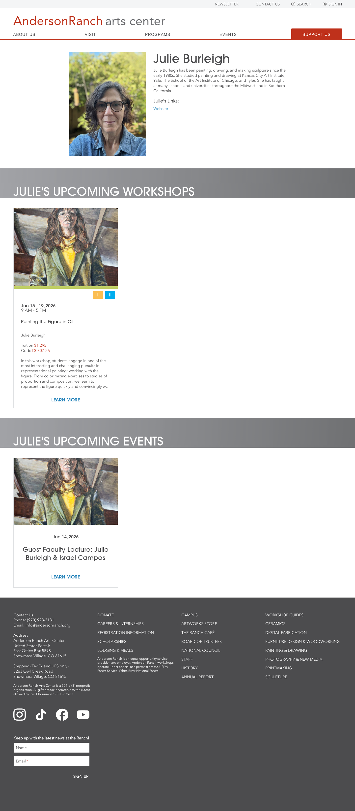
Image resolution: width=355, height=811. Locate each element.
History (189, 667)
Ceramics (275, 623)
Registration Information (125, 632)
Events (228, 35)
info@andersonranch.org (48, 625)
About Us (24, 35)
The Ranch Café (198, 632)
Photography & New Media (293, 659)
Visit (90, 35)
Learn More (65, 400)
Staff (187, 659)
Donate (105, 614)
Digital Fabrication (286, 632)
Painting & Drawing (286, 650)
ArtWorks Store (199, 623)
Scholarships (111, 641)
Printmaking (278, 667)
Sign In (335, 4)
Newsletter (227, 4)
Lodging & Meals (115, 650)
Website (160, 108)
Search (304, 4)
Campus (189, 614)
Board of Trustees (201, 641)
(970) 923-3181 (40, 619)
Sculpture (276, 676)
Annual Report (197, 676)
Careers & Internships (120, 623)
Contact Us (268, 4)
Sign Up (80, 776)
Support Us (316, 34)
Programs (157, 35)
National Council (200, 650)
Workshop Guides (284, 614)
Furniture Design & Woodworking (302, 641)
